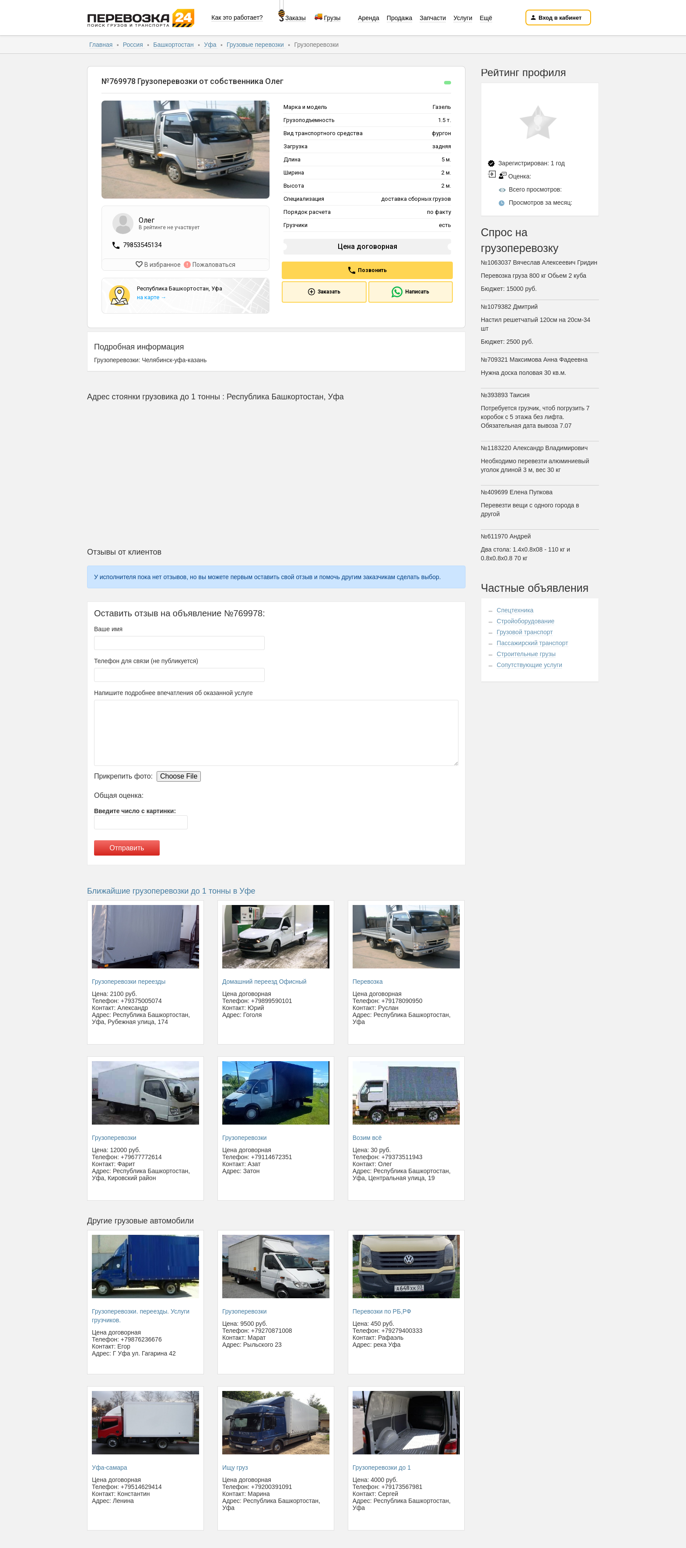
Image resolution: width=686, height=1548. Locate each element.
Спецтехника (515, 610)
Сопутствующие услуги (529, 664)
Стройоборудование (525, 621)
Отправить (126, 847)
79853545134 (142, 245)
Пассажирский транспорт (532, 642)
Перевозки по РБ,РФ (382, 1310)
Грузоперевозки (114, 1136)
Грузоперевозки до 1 (382, 1466)
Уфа (211, 44)
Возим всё (367, 1136)
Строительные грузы (526, 653)
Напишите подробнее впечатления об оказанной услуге (173, 691)
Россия (134, 44)
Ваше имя (108, 628)
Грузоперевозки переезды (128, 980)
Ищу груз (235, 1466)
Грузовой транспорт (525, 632)
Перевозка (368, 980)
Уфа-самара (109, 1466)
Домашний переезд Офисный (264, 980)
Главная (101, 44)
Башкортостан (174, 44)
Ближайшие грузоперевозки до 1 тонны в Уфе (171, 890)
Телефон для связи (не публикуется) (146, 660)
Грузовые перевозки (256, 44)
